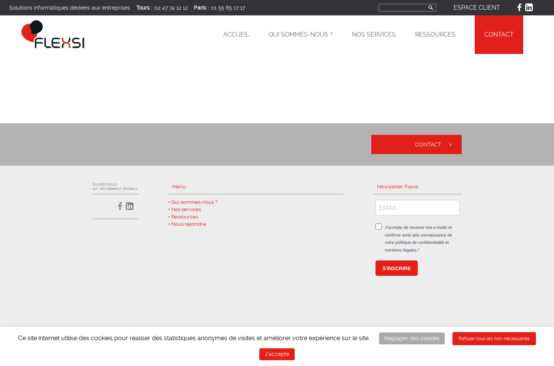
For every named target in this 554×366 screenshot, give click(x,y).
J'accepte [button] (277, 354)
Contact (499, 34)
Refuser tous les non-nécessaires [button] (494, 338)
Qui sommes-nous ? (301, 34)
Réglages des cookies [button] (411, 338)
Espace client (477, 7)
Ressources (435, 34)
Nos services (374, 34)
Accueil (236, 34)
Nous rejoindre (188, 224)
